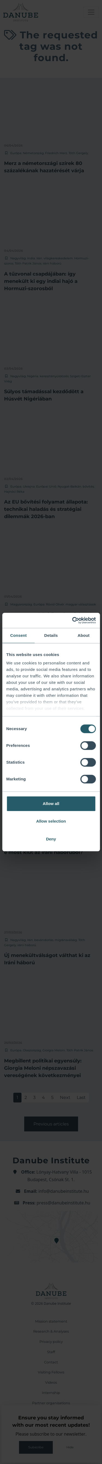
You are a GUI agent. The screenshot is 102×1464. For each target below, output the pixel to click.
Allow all (51, 803)
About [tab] (83, 635)
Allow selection (51, 821)
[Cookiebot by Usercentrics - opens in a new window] (73, 620)
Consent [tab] (18, 635)
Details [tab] (51, 635)
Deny (51, 839)
